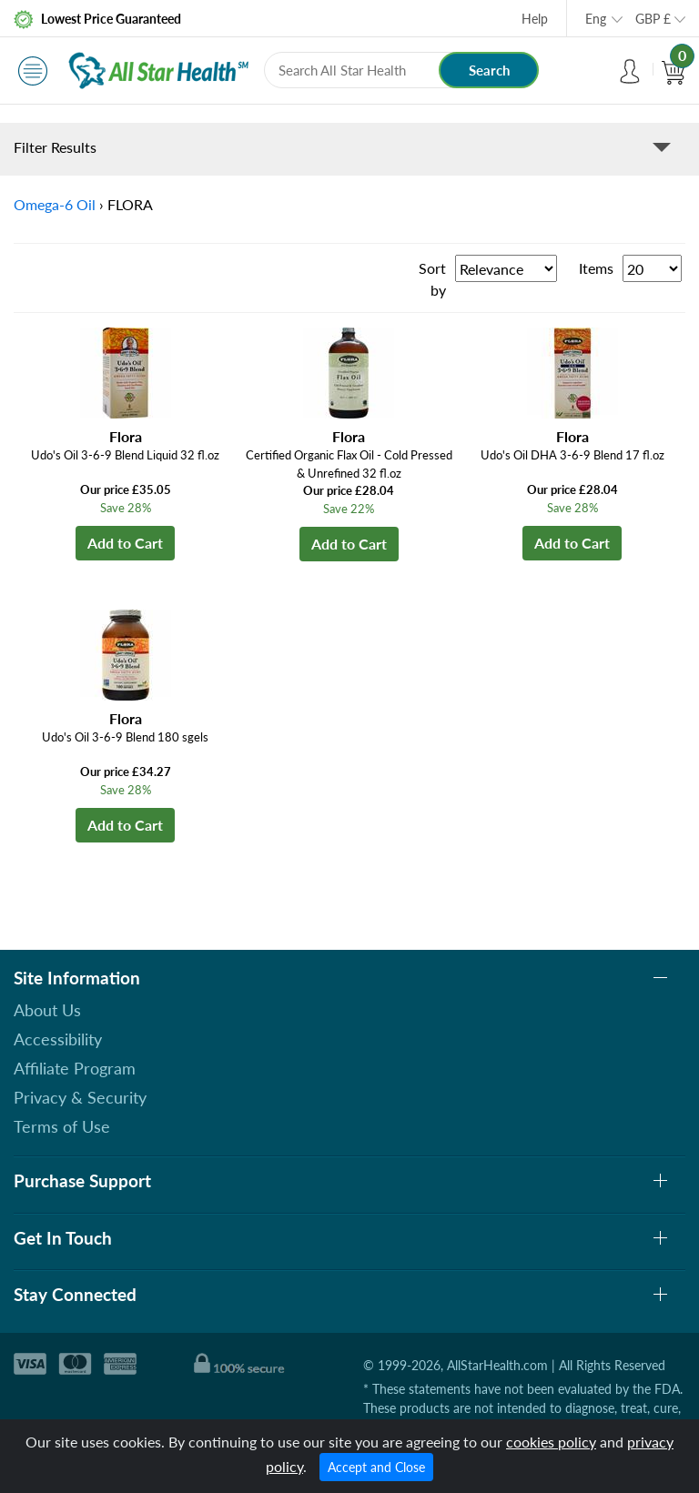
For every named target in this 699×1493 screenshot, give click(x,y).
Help (535, 18)
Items (596, 268)
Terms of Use (62, 1126)
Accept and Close (376, 1467)
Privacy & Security (80, 1097)
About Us (47, 1010)
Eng (595, 18)
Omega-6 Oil (55, 204)
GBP (653, 18)
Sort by (432, 278)
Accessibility (58, 1039)
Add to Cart (125, 542)
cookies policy (551, 1441)
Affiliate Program (75, 1068)
